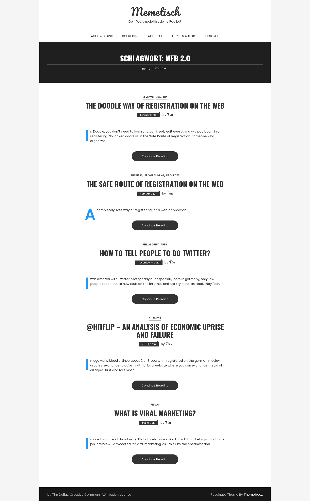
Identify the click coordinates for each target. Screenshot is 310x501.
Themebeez (253, 494)
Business (136, 175)
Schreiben (129, 36)
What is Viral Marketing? (155, 413)
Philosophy (151, 244)
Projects (173, 175)
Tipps (164, 244)
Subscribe (211, 36)
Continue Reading (155, 156)
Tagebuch (154, 36)
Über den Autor (183, 36)
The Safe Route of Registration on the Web (155, 183)
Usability (161, 97)
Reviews (148, 97)
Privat (155, 405)
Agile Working (102, 36)
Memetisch (154, 11)
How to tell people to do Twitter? (155, 253)
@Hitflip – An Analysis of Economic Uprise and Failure (155, 330)
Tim (170, 114)
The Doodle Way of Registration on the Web (155, 105)
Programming (154, 175)
